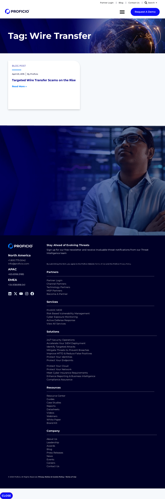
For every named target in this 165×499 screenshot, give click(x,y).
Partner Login (54, 280)
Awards (51, 445)
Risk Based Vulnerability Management (68, 313)
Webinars (52, 416)
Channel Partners (56, 283)
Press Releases (55, 452)
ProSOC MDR (54, 310)
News (50, 456)
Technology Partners (58, 287)
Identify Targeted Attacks (61, 346)
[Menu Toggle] (122, 12)
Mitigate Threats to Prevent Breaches (68, 350)
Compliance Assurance (59, 379)
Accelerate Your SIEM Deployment (66, 343)
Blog (49, 449)
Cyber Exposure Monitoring (62, 316)
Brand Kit (52, 423)
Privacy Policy (125, 264)
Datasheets (53, 409)
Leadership (53, 442)
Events (50, 459)
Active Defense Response (61, 320)
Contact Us (53, 466)
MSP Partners (54, 290)
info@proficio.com (18, 263)
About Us (52, 439)
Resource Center (56, 395)
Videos (50, 412)
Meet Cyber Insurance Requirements (67, 372)
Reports (51, 406)
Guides (50, 399)
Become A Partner (57, 294)
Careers (51, 462)
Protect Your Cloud (58, 365)
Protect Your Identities (59, 356)
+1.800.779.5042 (17, 260)
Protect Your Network (59, 369)
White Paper (54, 419)
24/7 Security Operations (61, 339)
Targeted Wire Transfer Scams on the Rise (44, 80)
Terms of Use (100, 264)
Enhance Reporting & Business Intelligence (71, 376)
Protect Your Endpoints (60, 360)
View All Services (56, 323)
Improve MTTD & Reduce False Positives (69, 353)
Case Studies (54, 402)
